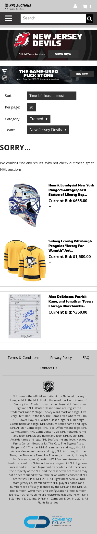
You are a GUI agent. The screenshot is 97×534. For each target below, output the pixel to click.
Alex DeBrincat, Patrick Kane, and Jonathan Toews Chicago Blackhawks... (70, 301)
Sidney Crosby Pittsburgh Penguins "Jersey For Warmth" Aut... (70, 246)
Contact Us (48, 368)
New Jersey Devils (46, 130)
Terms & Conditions (23, 357)
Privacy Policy (61, 357)
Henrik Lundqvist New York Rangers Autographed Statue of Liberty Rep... (71, 190)
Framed (37, 119)
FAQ (86, 357)
